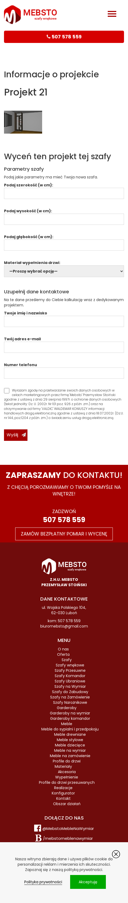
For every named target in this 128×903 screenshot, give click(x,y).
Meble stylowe (70, 739)
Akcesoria (67, 771)
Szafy (67, 659)
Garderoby (67, 707)
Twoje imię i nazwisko (64, 317)
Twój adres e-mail (64, 343)
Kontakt (63, 798)
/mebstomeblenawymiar (68, 838)
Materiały (63, 766)
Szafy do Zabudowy (70, 691)
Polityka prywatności (43, 882)
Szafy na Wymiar (70, 686)
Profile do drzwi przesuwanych (67, 782)
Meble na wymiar (70, 750)
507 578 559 (64, 520)
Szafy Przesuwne (70, 670)
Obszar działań (67, 803)
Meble (66, 723)
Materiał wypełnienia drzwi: (64, 267)
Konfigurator (63, 793)
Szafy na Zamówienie (70, 697)
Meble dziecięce (70, 745)
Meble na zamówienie (70, 755)
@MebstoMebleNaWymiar (68, 828)
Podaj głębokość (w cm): (64, 241)
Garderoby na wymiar (70, 713)
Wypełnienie (66, 777)
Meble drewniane (70, 734)
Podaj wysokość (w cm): (64, 215)
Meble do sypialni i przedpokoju (70, 729)
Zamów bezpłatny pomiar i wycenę (64, 533)
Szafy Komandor (70, 675)
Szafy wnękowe (70, 665)
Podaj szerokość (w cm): (64, 189)
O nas (63, 649)
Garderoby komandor (70, 718)
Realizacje (63, 787)
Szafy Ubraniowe (70, 681)
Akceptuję (88, 882)
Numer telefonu (64, 369)
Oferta (63, 654)
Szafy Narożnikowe (70, 702)
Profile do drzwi (67, 761)
